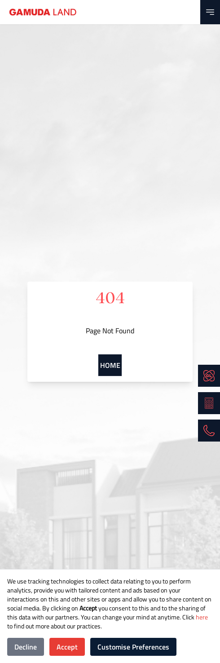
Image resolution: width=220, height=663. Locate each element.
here (201, 617)
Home (110, 365)
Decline (25, 646)
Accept (67, 646)
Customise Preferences (133, 646)
